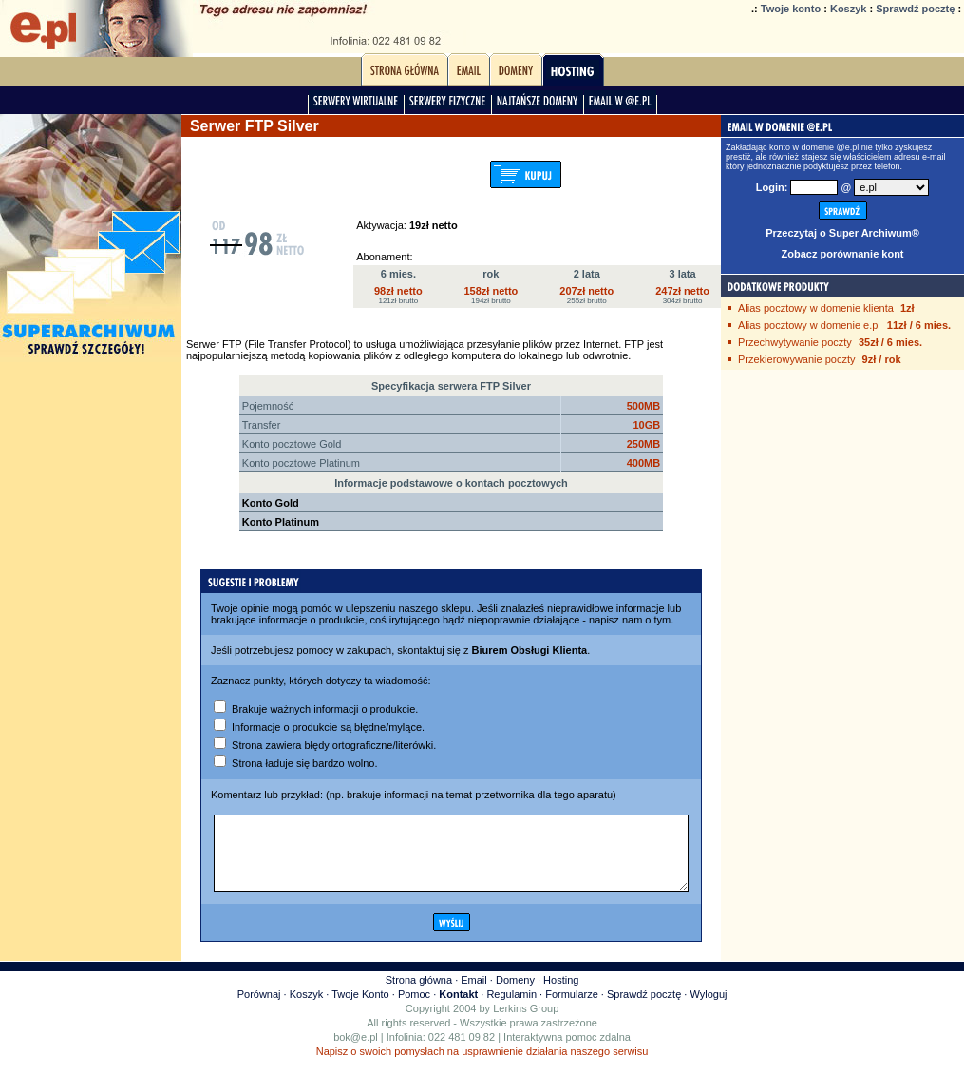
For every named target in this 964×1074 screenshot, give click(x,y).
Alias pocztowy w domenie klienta (816, 308)
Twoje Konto (360, 1008)
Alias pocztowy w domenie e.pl (809, 325)
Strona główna (419, 994)
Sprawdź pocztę (915, 8)
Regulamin (511, 1008)
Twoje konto (791, 8)
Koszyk (848, 8)
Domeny (515, 994)
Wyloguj (708, 1008)
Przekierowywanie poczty (797, 359)
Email (474, 994)
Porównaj (259, 1008)
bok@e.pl (355, 1051)
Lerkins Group (525, 1022)
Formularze (571, 1008)
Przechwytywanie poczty (795, 342)
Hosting (560, 994)
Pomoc (414, 1008)
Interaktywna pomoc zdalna (567, 1051)
